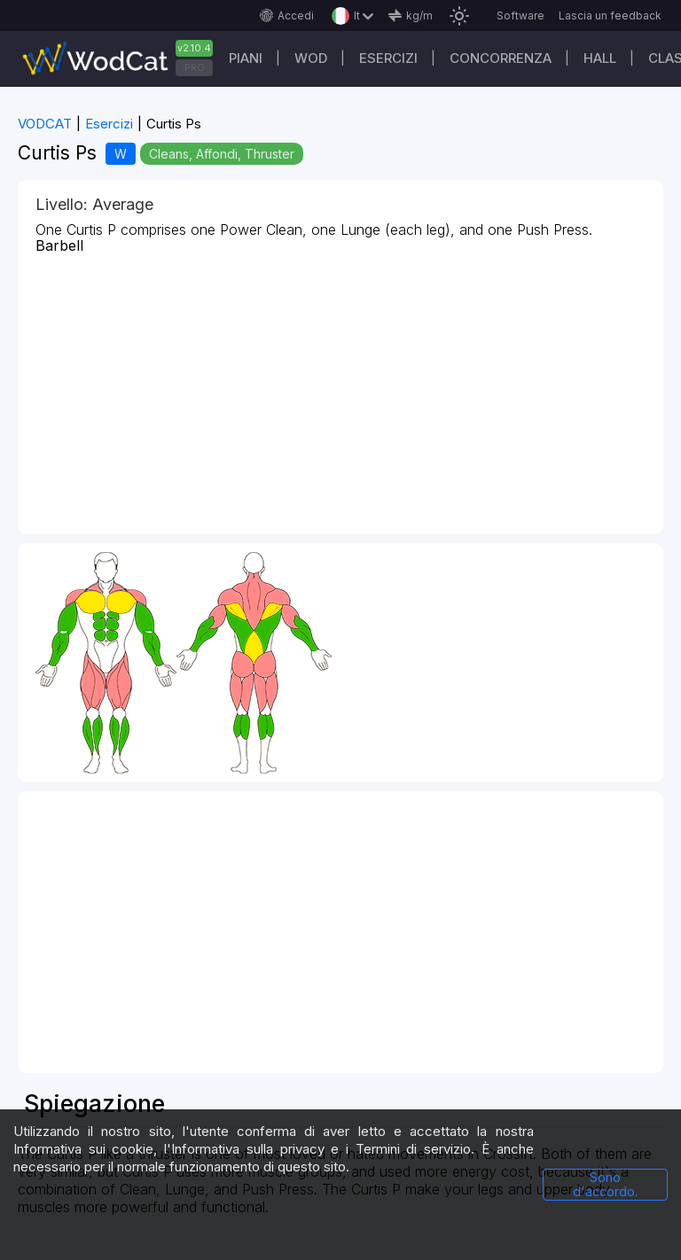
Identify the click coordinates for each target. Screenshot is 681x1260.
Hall (599, 58)
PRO (194, 67)
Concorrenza (501, 58)
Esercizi (388, 58)
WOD (310, 58)
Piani (245, 58)
